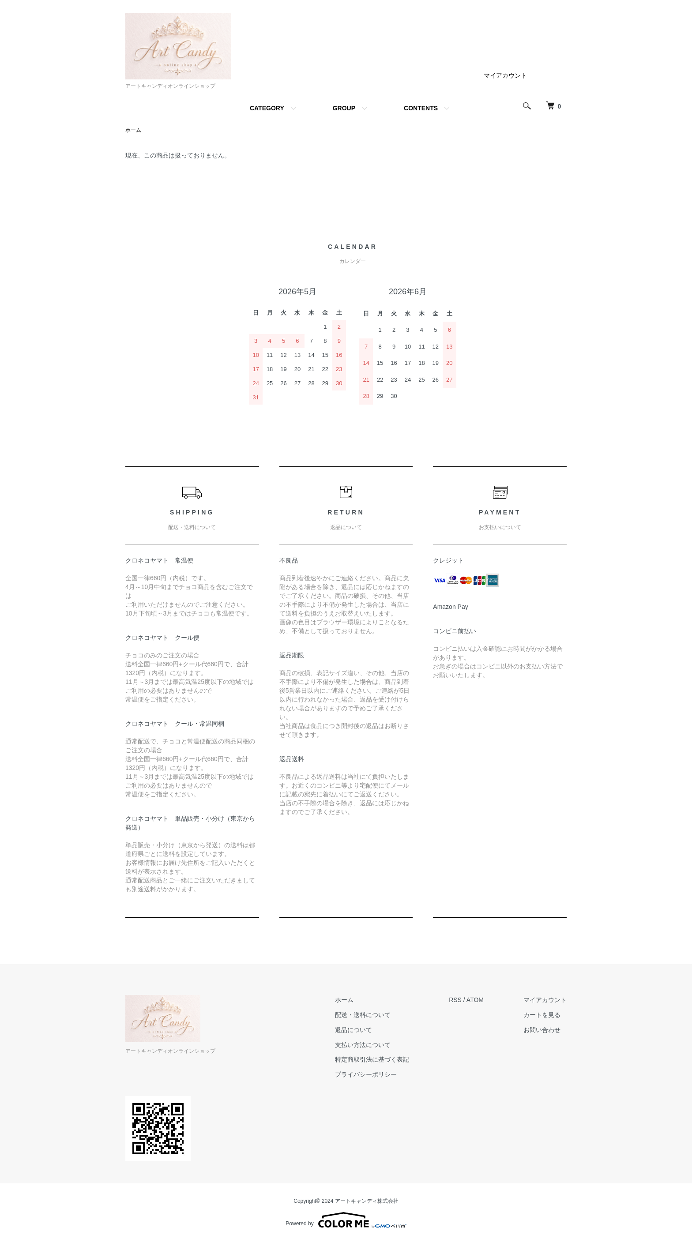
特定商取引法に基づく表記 (372, 1059)
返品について (353, 1029)
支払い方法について (363, 1044)
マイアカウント (505, 75)
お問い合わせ (541, 1029)
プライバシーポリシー (366, 1074)
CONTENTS (421, 108)
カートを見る (541, 1014)
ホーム (133, 130)
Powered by (346, 1220)
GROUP (344, 108)
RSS (455, 999)
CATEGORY (267, 108)
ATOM (475, 999)
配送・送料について (363, 1014)
